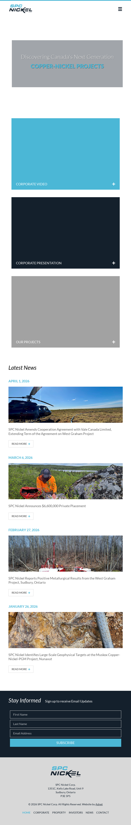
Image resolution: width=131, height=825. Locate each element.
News (89, 812)
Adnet (99, 804)
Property (59, 812)
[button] (120, 9)
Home (26, 812)
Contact (102, 812)
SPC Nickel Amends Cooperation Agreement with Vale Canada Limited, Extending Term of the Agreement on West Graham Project (60, 431)
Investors (76, 812)
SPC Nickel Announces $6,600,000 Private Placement (47, 506)
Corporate (41, 812)
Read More (21, 443)
